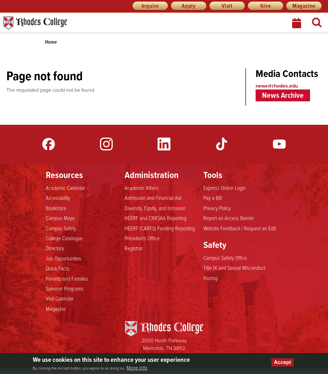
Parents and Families (67, 278)
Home (51, 42)
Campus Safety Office (225, 257)
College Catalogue (64, 238)
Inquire (150, 6)
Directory (55, 248)
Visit (227, 6)
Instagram (106, 144)
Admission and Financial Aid (153, 197)
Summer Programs (65, 288)
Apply (189, 6)
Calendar (297, 23)
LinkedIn (164, 144)
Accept (282, 362)
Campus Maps (60, 218)
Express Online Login (224, 187)
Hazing (210, 278)
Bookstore (56, 208)
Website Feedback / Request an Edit (239, 228)
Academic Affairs (142, 187)
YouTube (279, 144)
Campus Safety (61, 228)
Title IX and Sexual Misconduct (234, 267)
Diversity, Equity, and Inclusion (155, 208)
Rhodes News (63, 23)
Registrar (134, 248)
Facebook (48, 144)
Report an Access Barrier (228, 218)
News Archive (283, 95)
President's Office (142, 238)
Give (265, 6)
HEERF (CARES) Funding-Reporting (160, 228)
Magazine (304, 6)
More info (137, 368)
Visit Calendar (60, 298)
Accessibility (58, 197)
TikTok (221, 144)
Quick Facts (57, 268)
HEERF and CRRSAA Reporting (155, 218)
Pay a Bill (212, 197)
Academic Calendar (65, 187)
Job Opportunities (63, 258)
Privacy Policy (217, 208)
